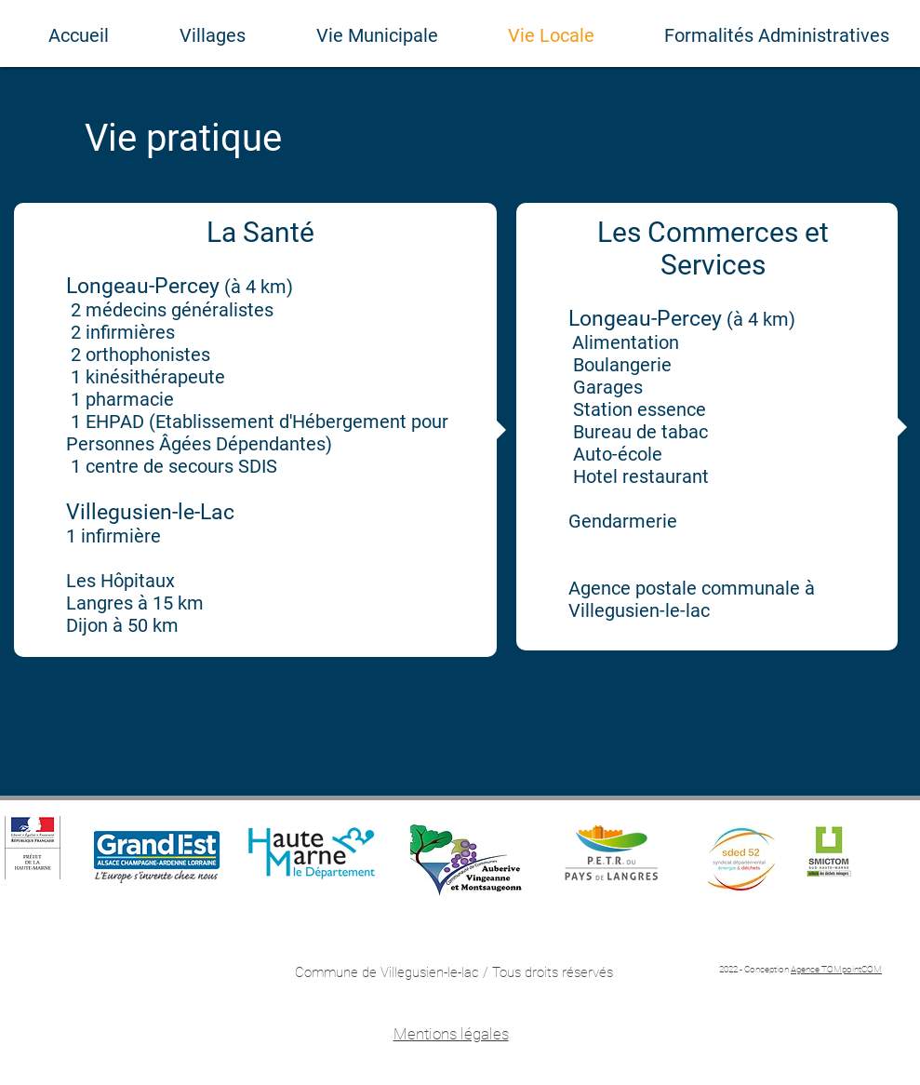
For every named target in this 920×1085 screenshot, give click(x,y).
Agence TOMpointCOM (836, 969)
